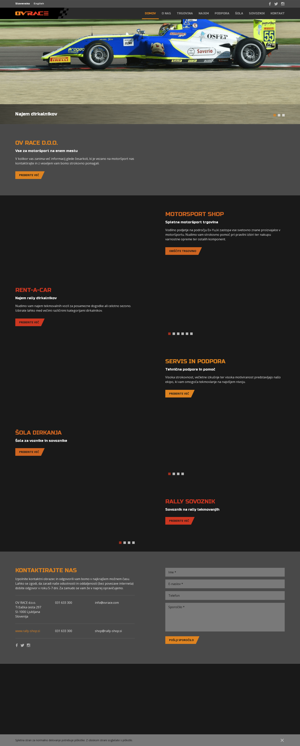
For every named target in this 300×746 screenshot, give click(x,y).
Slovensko (22, 3)
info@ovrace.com (107, 603)
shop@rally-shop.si (108, 631)
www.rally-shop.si (27, 631)
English (39, 3)
